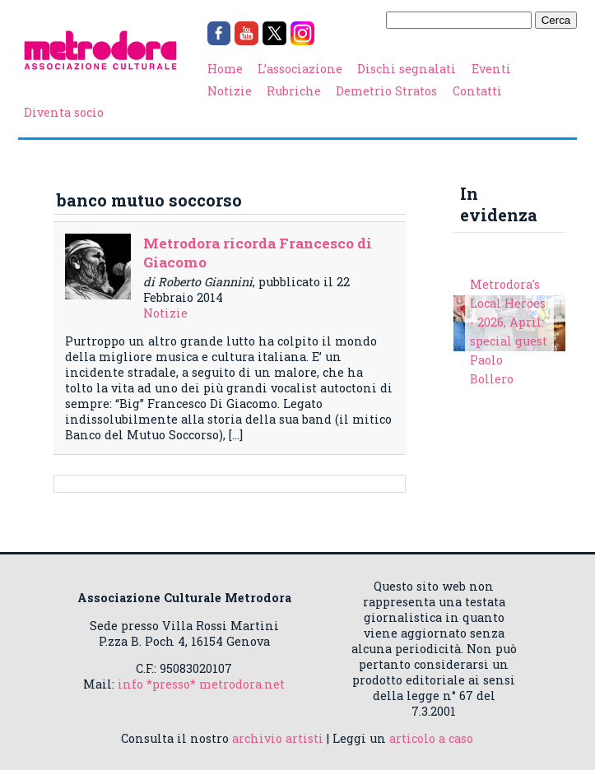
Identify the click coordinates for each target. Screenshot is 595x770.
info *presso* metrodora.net (201, 684)
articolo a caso (431, 738)
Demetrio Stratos (386, 91)
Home (225, 69)
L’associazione (300, 69)
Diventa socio (64, 112)
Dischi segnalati (406, 69)
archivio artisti (277, 738)
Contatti (477, 91)
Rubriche (294, 91)
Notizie (229, 91)
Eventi (491, 69)
